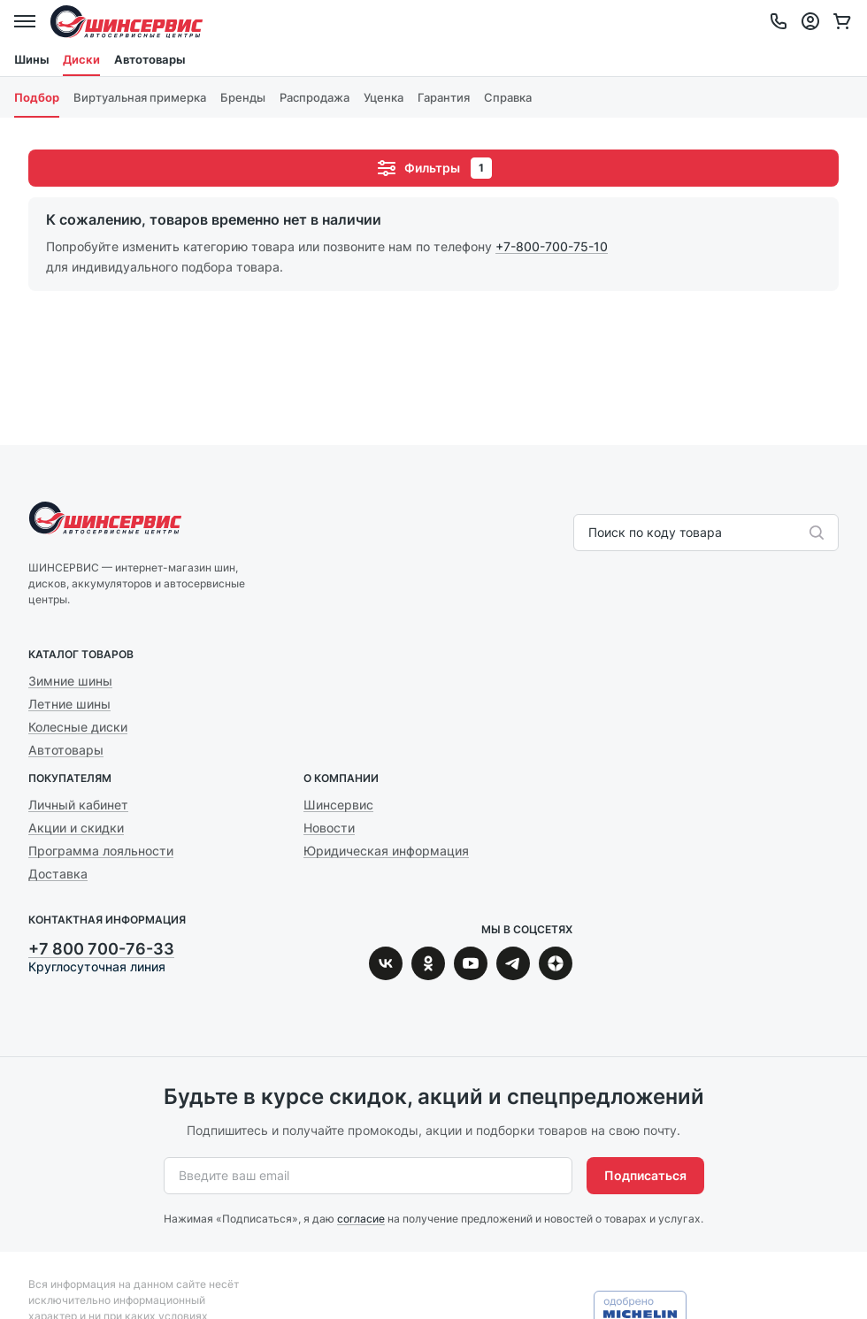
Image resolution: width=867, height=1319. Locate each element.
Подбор (36, 97)
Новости (329, 827)
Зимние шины (70, 680)
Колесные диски (77, 726)
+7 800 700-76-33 (101, 948)
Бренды (242, 97)
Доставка (58, 873)
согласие (361, 1218)
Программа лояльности (100, 850)
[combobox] (590, 532)
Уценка (383, 97)
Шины (31, 59)
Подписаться (645, 1175)
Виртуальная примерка (139, 97)
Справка (508, 97)
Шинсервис (126, 21)
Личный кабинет (78, 804)
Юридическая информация (386, 850)
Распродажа (314, 97)
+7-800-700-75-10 (551, 246)
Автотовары (149, 59)
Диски (81, 59)
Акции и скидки (76, 827)
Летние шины (69, 703)
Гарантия (444, 97)
